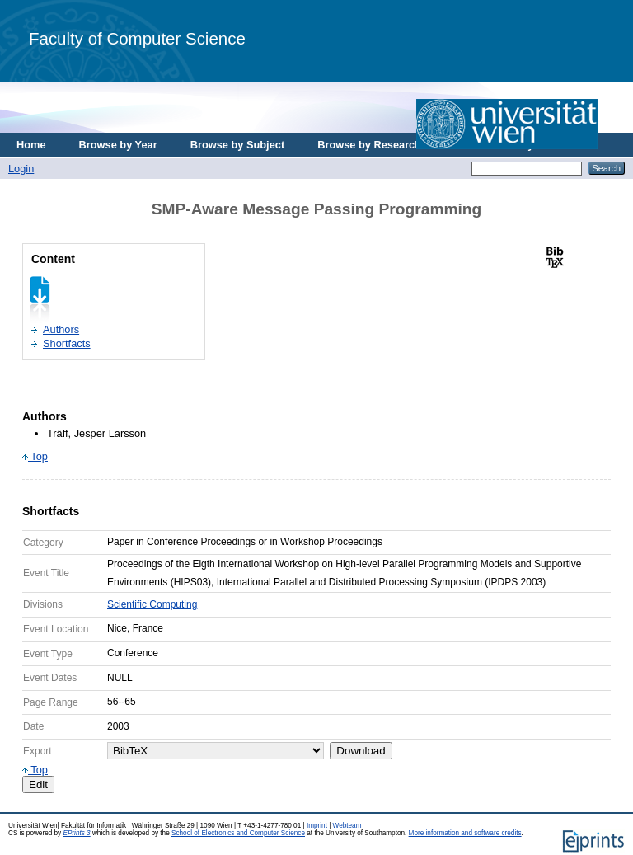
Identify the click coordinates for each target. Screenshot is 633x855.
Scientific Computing (152, 604)
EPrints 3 (76, 833)
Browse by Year (118, 145)
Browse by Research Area (382, 145)
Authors (61, 329)
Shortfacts (67, 343)
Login (21, 168)
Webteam (347, 825)
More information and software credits (465, 833)
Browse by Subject (237, 145)
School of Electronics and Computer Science (238, 833)
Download (360, 751)
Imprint (317, 825)
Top (35, 456)
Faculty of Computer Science (137, 38)
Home (31, 145)
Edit (38, 784)
